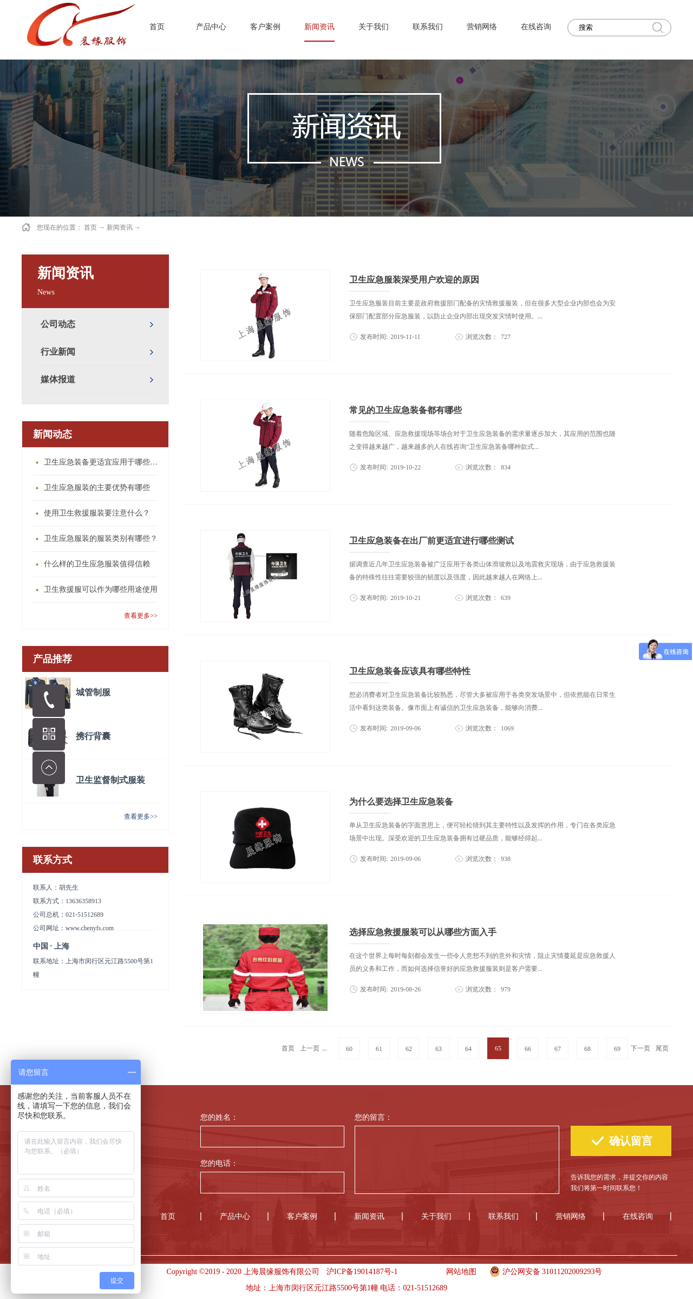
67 (557, 1049)
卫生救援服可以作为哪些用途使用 (101, 589)
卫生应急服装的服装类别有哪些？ (101, 538)
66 (528, 1049)
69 (617, 1049)
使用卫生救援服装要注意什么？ (97, 513)
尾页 (662, 1048)
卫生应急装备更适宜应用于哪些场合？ (103, 462)
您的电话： (219, 1163)
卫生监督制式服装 (110, 780)
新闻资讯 (120, 227)
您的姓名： (219, 1117)
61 (379, 1049)
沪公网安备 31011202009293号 (543, 1270)
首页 (157, 27)
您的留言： (374, 1117)
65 (498, 1048)
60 (349, 1049)
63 (438, 1049)
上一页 (309, 1048)
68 (587, 1049)
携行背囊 (93, 736)
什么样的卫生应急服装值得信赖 (97, 564)
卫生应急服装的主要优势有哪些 (97, 488)
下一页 (640, 1048)
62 (409, 1049)
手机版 (418, 1272)
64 (468, 1049)
